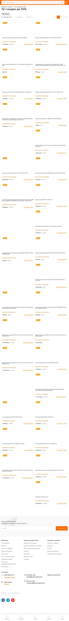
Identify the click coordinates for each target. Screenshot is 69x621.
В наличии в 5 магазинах (41, 366)
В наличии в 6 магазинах (41, 447)
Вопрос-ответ (28, 556)
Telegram (8, 600)
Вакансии (4, 554)
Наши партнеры (6, 551)
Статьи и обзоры (6, 548)
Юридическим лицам (54, 554)
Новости (4, 546)
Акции (49, 548)
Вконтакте (3, 600)
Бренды (50, 546)
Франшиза (4, 566)
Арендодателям (6, 559)
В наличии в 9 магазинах (41, 41)
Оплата (26, 551)
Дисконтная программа (32, 548)
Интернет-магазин (53, 540)
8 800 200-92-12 (9, 575)
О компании (5, 543)
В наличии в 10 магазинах (9, 41)
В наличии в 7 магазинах (8, 420)
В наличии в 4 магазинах (41, 474)
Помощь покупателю (31, 540)
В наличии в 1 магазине (41, 420)
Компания (4, 540)
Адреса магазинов (30, 543)
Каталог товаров (53, 543)
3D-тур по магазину (8, 556)
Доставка (27, 554)
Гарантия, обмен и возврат (33, 546)
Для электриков (52, 551)
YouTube (13, 600)
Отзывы (26, 559)
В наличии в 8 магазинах (41, 230)
